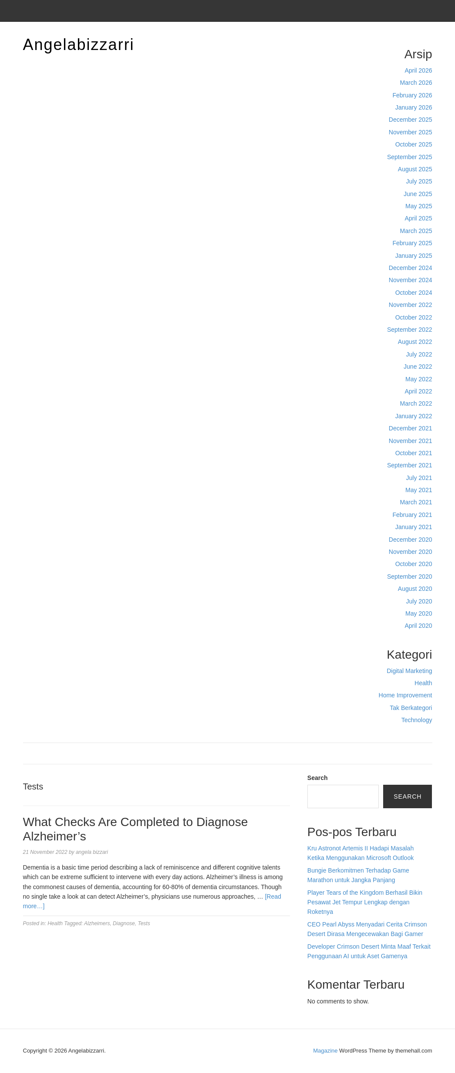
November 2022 (410, 304)
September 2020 (409, 576)
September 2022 (409, 329)
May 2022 (418, 379)
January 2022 (413, 416)
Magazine (325, 1050)
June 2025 (418, 193)
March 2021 (416, 502)
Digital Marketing (409, 670)
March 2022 (416, 403)
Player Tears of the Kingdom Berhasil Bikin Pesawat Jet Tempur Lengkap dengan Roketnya (364, 902)
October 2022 (413, 317)
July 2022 (419, 354)
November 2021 (410, 440)
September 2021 (409, 465)
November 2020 (410, 551)
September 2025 (409, 156)
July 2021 (419, 477)
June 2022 (418, 366)
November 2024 (410, 280)
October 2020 (413, 563)
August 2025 (415, 169)
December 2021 (410, 428)
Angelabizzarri (79, 44)
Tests (144, 923)
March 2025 (416, 230)
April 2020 (418, 625)
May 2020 (418, 613)
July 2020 (419, 601)
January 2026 (413, 107)
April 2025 (418, 218)
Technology (416, 719)
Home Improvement (405, 695)
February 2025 (412, 243)
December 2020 (410, 539)
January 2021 (413, 526)
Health (423, 683)
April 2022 (418, 391)
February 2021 (412, 514)
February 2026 (412, 95)
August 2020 (415, 588)
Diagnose (124, 923)
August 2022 (415, 341)
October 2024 (413, 292)
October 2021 (413, 453)
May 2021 (418, 490)
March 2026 (416, 82)
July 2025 (419, 181)
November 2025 (410, 132)
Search (317, 777)
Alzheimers (97, 923)
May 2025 (418, 206)
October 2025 (413, 144)
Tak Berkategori (411, 707)
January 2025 (413, 255)
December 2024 (410, 267)
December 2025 (410, 119)
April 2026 (418, 70)
